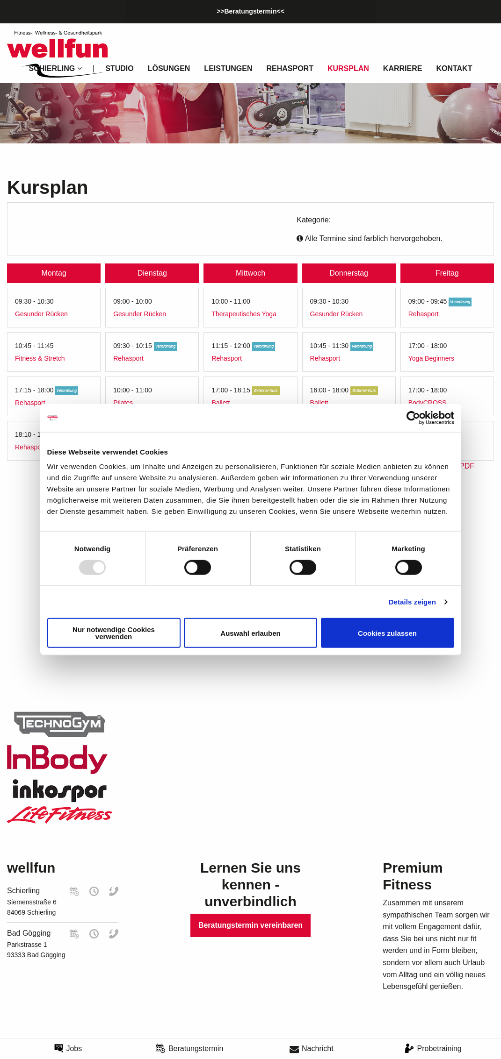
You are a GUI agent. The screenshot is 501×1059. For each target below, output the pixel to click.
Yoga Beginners (431, 358)
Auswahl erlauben (250, 633)
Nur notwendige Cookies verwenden (114, 632)
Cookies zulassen (387, 633)
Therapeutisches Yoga (243, 314)
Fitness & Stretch (40, 358)
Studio (119, 68)
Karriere (402, 68)
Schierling (23, 891)
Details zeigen (412, 601)
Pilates (123, 402)
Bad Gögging (29, 933)
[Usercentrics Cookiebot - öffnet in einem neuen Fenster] (413, 418)
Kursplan (348, 68)
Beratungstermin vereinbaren (250, 925)
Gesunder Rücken (41, 314)
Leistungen (228, 68)
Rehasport (289, 68)
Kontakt (454, 68)
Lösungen (169, 68)
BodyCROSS (427, 402)
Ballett (220, 402)
